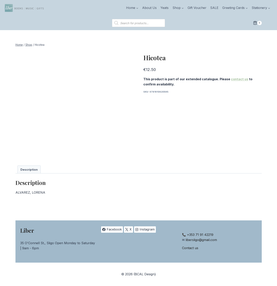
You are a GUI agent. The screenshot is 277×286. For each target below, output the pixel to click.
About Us (149, 8)
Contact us (190, 248)
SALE (214, 8)
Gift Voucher (197, 8)
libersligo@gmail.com (201, 240)
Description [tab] (29, 169)
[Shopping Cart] (257, 23)
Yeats (164, 8)
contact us (239, 79)
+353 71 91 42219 (200, 235)
